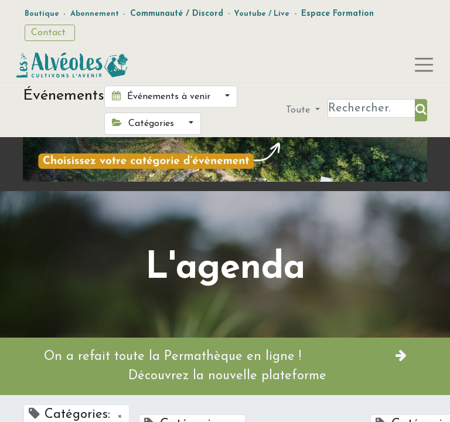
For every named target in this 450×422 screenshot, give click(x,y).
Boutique (42, 14)
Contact (49, 33)
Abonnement (94, 14)
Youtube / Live (261, 14)
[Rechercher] (421, 110)
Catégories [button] (144, 123)
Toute (299, 110)
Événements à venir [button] (162, 96)
